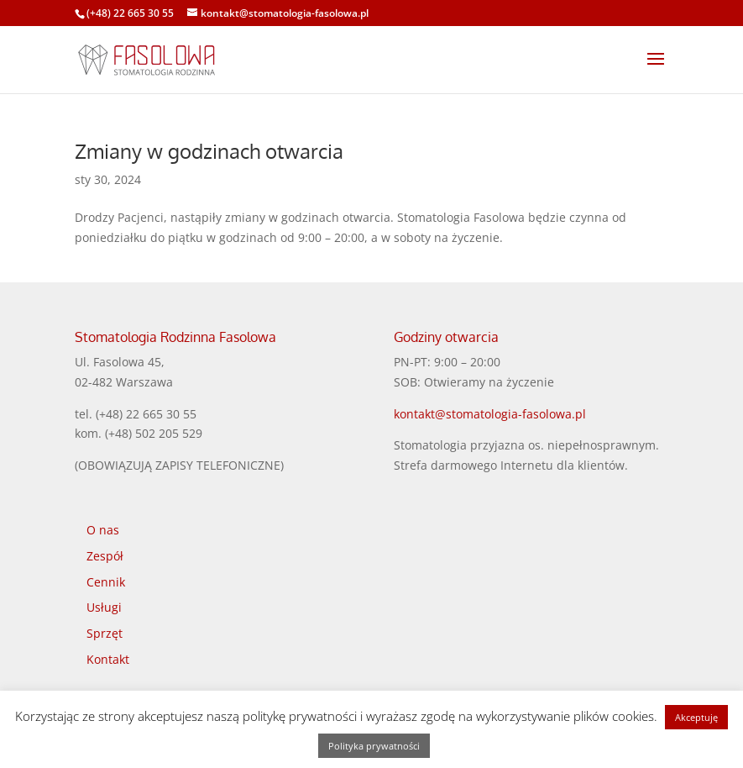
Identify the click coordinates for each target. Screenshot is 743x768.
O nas (102, 530)
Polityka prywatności (374, 745)
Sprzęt (104, 633)
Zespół (104, 556)
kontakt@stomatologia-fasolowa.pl (490, 414)
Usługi (104, 607)
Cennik (105, 582)
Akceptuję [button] (696, 717)
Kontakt (107, 659)
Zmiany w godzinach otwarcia (209, 151)
